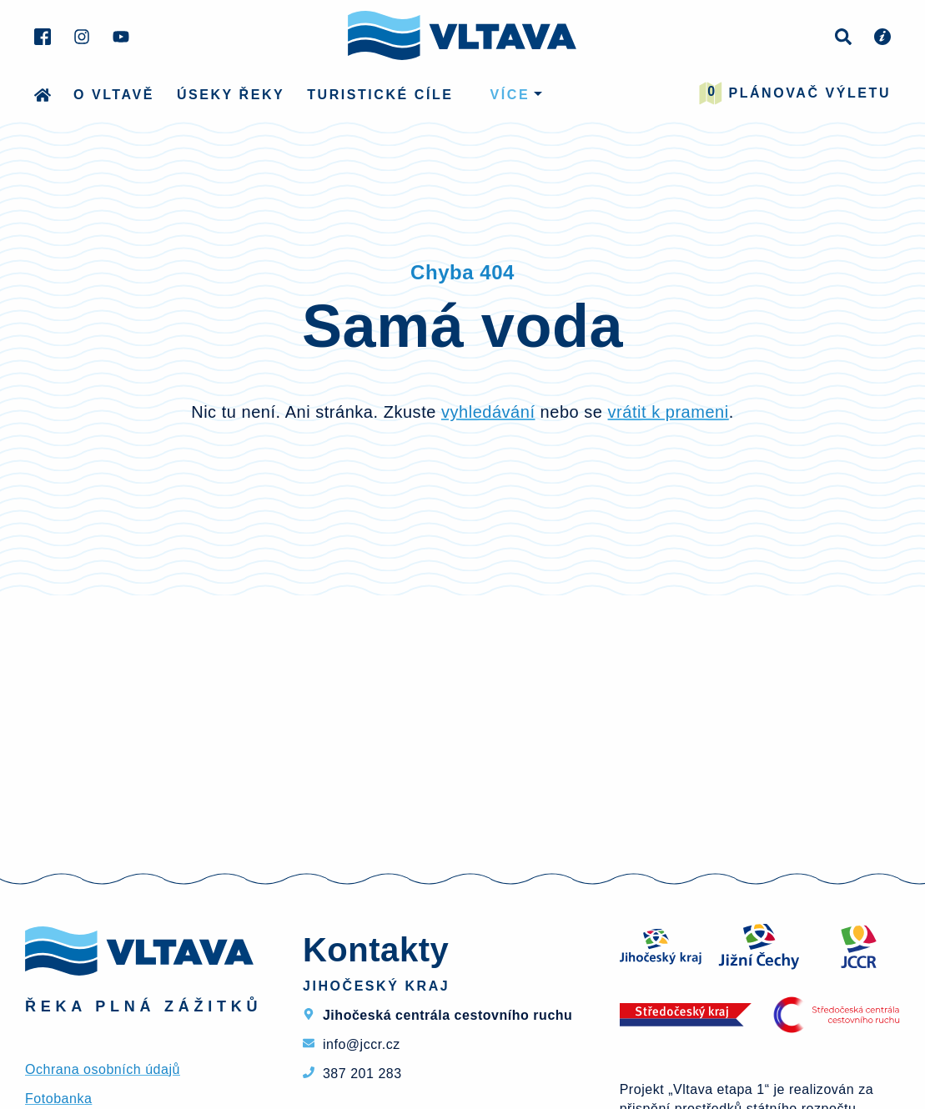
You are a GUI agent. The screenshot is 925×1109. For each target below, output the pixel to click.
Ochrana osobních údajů (102, 1069)
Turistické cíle (380, 95)
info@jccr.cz (361, 1044)
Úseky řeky (230, 95)
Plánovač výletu (795, 93)
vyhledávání (488, 412)
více (510, 95)
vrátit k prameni (668, 412)
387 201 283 (362, 1073)
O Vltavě (113, 95)
